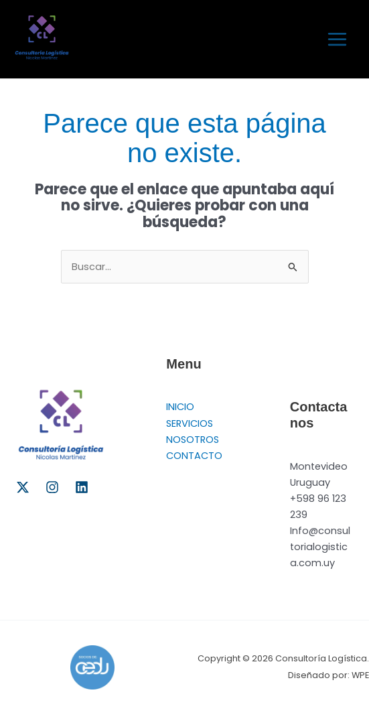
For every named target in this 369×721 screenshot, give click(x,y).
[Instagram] (52, 487)
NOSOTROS (192, 439)
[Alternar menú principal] (337, 39)
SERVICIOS (189, 423)
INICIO (180, 406)
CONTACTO (194, 455)
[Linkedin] (81, 487)
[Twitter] (22, 487)
